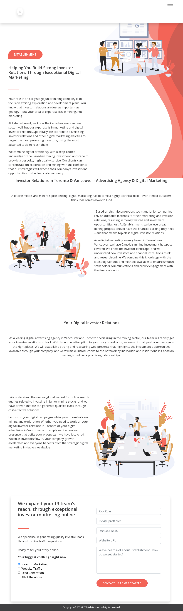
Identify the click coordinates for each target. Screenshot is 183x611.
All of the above (31, 577)
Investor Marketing (34, 564)
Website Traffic (31, 568)
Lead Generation (32, 573)
